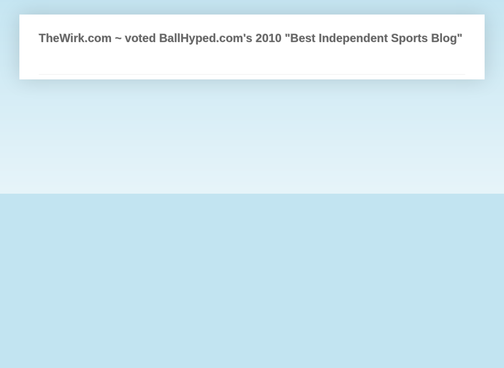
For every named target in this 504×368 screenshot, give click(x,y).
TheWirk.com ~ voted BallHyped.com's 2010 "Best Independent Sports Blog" (250, 38)
